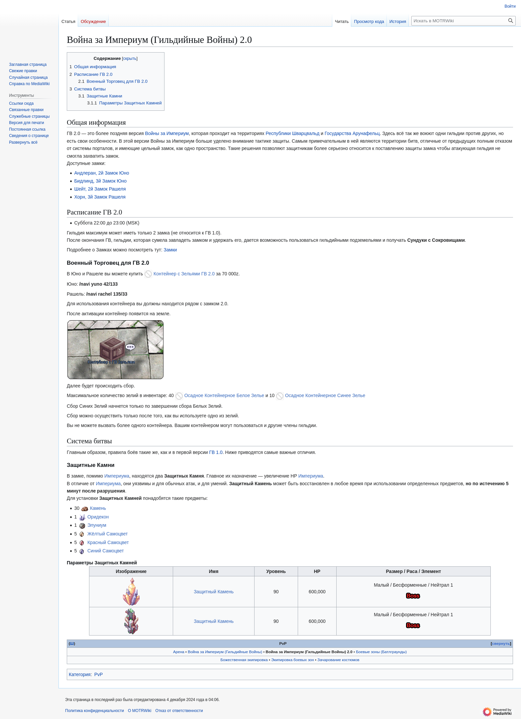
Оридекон (98, 516)
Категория (79, 674)
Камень (98, 508)
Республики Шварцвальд (292, 133)
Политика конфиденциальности (94, 710)
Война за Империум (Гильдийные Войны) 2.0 (309, 651)
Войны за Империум (167, 133)
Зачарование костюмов (338, 659)
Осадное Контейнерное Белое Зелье (224, 395)
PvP (98, 674)
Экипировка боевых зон (292, 659)
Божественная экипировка (243, 659)
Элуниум (96, 525)
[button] (23, 142)
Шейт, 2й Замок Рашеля (100, 189)
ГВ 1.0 (216, 452)
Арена (178, 651)
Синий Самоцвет (105, 550)
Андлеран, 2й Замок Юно (101, 173)
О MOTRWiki (139, 710)
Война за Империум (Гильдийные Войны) (225, 651)
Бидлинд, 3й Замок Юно (100, 181)
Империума (116, 476)
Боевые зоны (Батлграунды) (381, 651)
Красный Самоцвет (108, 542)
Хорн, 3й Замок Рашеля (99, 197)
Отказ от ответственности (179, 710)
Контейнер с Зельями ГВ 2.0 (184, 273)
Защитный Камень (214, 591)
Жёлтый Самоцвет (107, 533)
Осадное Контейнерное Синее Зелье (325, 395)
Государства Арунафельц (352, 133)
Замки (170, 249)
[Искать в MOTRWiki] (463, 21)
